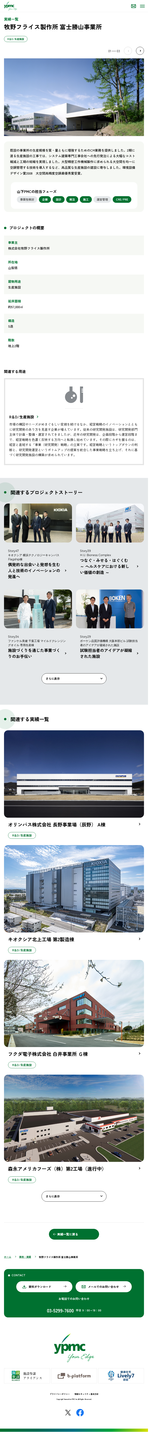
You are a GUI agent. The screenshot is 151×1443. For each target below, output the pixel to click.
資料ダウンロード (40, 1287)
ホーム (7, 1256)
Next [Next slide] (140, 51)
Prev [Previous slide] (128, 51)
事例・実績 (25, 1256)
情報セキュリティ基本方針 (86, 1393)
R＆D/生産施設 (21, 416)
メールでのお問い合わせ (103, 1287)
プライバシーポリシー (60, 1393)
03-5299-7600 (60, 1310)
